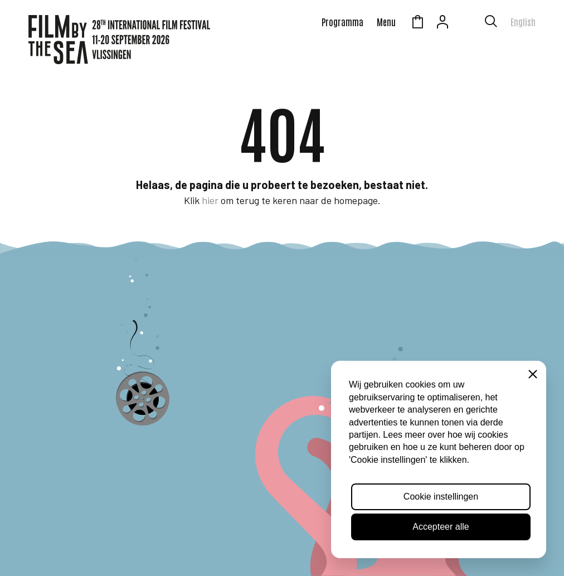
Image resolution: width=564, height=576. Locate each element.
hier (210, 200)
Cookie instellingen (440, 496)
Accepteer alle (440, 526)
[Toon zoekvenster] (491, 23)
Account (442, 23)
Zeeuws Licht (467, 23)
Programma (342, 21)
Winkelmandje (417, 23)
